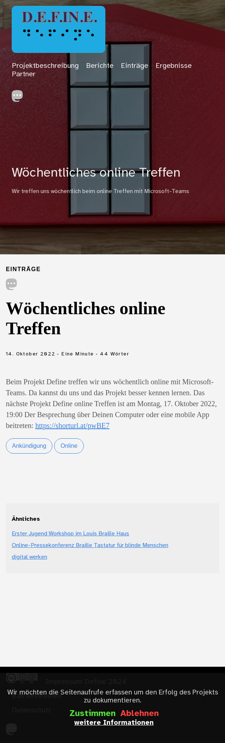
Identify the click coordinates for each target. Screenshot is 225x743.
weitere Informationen (114, 723)
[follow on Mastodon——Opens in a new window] (20, 94)
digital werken (29, 557)
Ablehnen (139, 713)
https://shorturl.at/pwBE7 (72, 425)
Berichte (99, 66)
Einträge (134, 66)
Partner (23, 74)
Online (68, 446)
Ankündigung (29, 446)
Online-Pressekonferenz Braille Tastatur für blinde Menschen (90, 545)
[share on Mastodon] (12, 285)
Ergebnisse (173, 66)
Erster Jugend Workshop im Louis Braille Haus (70, 534)
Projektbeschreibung (45, 66)
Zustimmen (93, 713)
